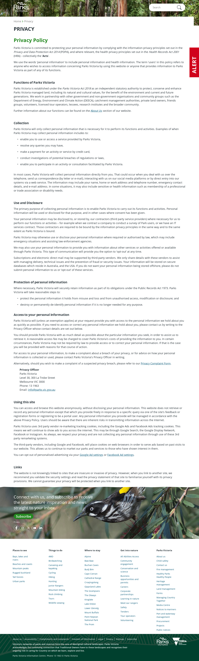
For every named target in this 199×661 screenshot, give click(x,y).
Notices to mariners (166, 609)
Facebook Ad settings (120, 455)
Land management (165, 588)
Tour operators (128, 615)
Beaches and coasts (22, 564)
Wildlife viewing (56, 602)
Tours (51, 598)
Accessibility (31, 639)
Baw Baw (89, 560)
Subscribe (23, 516)
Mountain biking (57, 589)
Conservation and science (129, 570)
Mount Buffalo (92, 612)
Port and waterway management (165, 615)
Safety (124, 607)
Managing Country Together (165, 599)
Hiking (52, 577)
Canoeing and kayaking (55, 567)
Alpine (88, 556)
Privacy (28, 21)
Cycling (52, 572)
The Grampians (92, 591)
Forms (159, 593)
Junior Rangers (56, 585)
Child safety (162, 560)
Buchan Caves (92, 565)
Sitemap (120, 639)
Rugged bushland (21, 572)
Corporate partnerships (127, 593)
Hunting (53, 581)
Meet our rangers (129, 603)
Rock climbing (55, 594)
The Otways (90, 595)
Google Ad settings (91, 455)
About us (160, 556)
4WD (51, 556)
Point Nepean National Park (91, 618)
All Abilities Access (130, 556)
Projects (160, 625)
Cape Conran (91, 573)
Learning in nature (130, 598)
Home (17, 21)
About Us (96, 110)
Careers (124, 586)
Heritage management (163, 583)
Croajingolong (91, 582)
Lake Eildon (90, 603)
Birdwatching (55, 560)
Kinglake (89, 599)
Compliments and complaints (54, 639)
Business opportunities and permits (130, 579)
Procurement (162, 621)
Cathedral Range (93, 578)
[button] (179, 7)
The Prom (89, 624)
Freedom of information (83, 639)
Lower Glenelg (92, 608)
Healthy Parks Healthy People (163, 575)
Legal (100, 639)
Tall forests (18, 577)
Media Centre (163, 605)
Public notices (163, 629)
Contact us (161, 565)
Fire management (165, 569)
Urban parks (19, 581)
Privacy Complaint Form (156, 363)
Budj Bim (89, 569)
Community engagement (127, 562)
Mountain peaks (21, 568)
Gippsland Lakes (93, 586)
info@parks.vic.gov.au (41, 389)
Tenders (125, 611)
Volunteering (127, 620)
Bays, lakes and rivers (20, 558)
